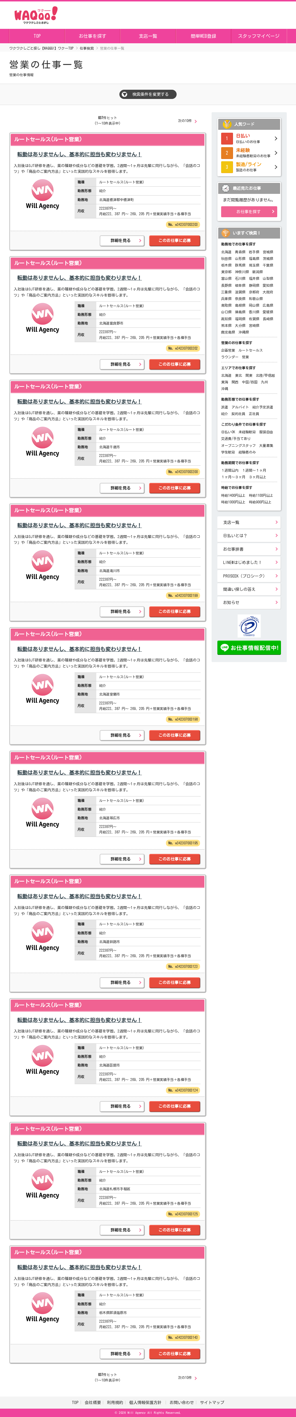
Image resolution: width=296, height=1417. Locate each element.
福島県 (254, 258)
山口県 (226, 312)
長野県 (226, 285)
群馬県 (240, 265)
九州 (264, 382)
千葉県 (268, 265)
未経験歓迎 (247, 432)
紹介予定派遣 (262, 407)
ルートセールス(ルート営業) (48, 139)
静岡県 (254, 285)
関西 (235, 382)
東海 (224, 382)
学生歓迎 (228, 452)
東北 (238, 375)
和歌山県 (256, 298)
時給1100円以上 (261, 495)
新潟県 (257, 271)
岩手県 (254, 252)
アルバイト (240, 407)
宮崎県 (254, 325)
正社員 (254, 413)
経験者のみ (247, 452)
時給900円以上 (260, 502)
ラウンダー (229, 357)
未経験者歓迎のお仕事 (249, 152)
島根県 (240, 305)
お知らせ (231, 603)
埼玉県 (254, 265)
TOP (37, 36)
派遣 (224, 407)
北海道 (226, 252)
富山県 (226, 278)
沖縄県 (243, 332)
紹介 (224, 413)
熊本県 (226, 325)
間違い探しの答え (239, 589)
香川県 (254, 312)
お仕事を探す (92, 36)
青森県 (240, 252)
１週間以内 (229, 470)
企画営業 (228, 350)
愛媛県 (268, 312)
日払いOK (228, 432)
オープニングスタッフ (238, 445)
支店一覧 (148, 36)
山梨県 (268, 278)
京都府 (254, 292)
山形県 (240, 258)
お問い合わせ (182, 1403)
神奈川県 (242, 271)
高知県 (226, 318)
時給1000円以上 (233, 502)
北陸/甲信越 (265, 375)
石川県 (240, 278)
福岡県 (240, 318)
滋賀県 (240, 292)
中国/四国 (250, 382)
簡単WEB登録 (203, 36)
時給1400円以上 (233, 495)
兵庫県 (226, 298)
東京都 (226, 271)
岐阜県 (240, 285)
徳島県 (240, 312)
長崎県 (268, 318)
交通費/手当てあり (236, 438)
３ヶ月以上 (257, 477)
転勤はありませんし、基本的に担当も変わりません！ (79, 154)
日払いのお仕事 (249, 138)
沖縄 (224, 388)
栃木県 (226, 265)
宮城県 (268, 252)
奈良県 (240, 298)
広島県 (268, 305)
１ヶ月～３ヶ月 (233, 477)
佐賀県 (254, 318)
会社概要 (93, 1403)
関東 (248, 375)
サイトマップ (212, 1403)
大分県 (240, 325)
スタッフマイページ (259, 36)
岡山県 (254, 305)
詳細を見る (120, 241)
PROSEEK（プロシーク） (245, 576)
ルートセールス (250, 350)
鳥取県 (226, 305)
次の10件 (185, 120)
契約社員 (238, 413)
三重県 (226, 292)
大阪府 (268, 292)
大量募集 (266, 445)
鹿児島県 (228, 332)
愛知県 (268, 285)
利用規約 (115, 1403)
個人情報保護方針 (146, 1403)
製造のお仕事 (249, 166)
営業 (245, 357)
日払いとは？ (235, 536)
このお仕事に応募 (174, 241)
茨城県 (268, 258)
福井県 (254, 278)
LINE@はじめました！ (242, 563)
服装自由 (266, 432)
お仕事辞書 (233, 549)
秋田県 (226, 258)
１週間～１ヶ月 (254, 470)
